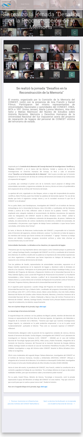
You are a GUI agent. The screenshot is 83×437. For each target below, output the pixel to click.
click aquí (42, 310)
